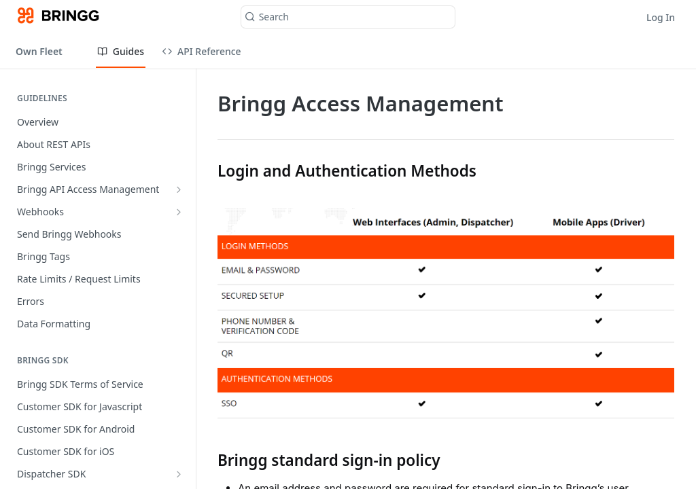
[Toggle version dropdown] (48, 51)
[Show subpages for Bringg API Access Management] (178, 189)
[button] (446, 313)
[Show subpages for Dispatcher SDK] (178, 474)
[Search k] (348, 17)
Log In (660, 17)
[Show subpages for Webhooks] (178, 211)
